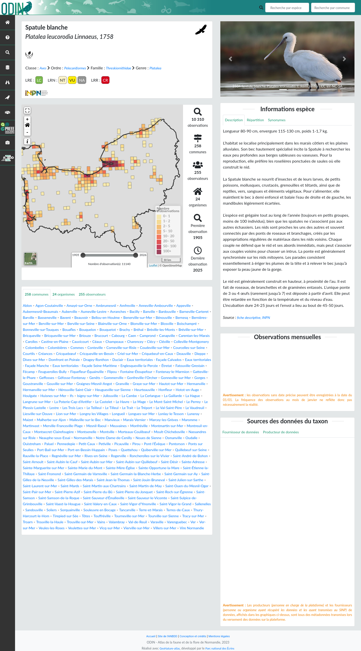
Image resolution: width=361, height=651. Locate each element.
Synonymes (283, 120)
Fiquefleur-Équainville (42, 383)
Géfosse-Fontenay (60, 389)
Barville (66, 317)
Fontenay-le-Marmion (138, 383)
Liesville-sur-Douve (150, 426)
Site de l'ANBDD (165, 636)
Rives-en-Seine (186, 474)
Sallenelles (147, 534)
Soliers (189, 534)
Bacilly (150, 311)
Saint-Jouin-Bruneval (176, 504)
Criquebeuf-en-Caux (174, 359)
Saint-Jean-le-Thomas (135, 504)
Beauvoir (125, 317)
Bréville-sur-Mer (103, 335)
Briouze (191, 335)
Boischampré (86, 329)
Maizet (154, 432)
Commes (56, 353)
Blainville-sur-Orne (182, 323)
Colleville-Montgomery (156, 347)
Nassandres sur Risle (41, 456)
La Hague (76, 414)
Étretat (75, 377)
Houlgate (80, 408)
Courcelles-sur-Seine (182, 353)
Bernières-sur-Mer (79, 323)
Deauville (31, 365)
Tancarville (98, 540)
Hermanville (33, 402)
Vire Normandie (47, 564)
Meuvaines (92, 444)
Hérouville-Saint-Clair (106, 402)
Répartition (259, 120)
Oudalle (53, 462)
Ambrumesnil (116, 305)
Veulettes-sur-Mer (106, 558)
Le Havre (201, 414)
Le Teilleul (190, 420)
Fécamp (128, 377)
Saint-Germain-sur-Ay (185, 498)
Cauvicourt (32, 347)
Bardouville (187, 311)
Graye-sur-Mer (162, 396)
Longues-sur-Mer (79, 432)
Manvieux (71, 438)
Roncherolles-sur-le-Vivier (66, 480)
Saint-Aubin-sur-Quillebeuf (86, 486)
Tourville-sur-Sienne (158, 546)
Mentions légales (223, 636)
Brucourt (30, 341)
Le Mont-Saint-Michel (63, 420)
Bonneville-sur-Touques (122, 329)
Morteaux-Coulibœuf (135, 450)
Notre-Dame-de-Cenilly (146, 456)
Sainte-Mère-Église (93, 492)
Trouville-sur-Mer (87, 552)
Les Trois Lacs (166, 420)
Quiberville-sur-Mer (42, 474)
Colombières (34, 353)
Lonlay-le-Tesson (112, 432)
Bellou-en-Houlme (152, 317)
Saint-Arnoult (148, 480)
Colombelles (190, 347)
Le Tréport (62, 426)
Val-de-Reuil (150, 552)
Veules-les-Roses (71, 558)
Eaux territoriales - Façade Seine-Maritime (157, 371)
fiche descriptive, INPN (256, 318)
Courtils (30, 359)
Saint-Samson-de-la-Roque (154, 522)
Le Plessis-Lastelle (121, 420)
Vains (110, 552)
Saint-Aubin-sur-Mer (41, 486)
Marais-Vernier (96, 438)
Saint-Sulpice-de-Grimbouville (123, 528)
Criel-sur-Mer (141, 359)
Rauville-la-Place (118, 474)
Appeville (203, 305)
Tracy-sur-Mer (192, 546)
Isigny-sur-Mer (145, 408)
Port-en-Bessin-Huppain (151, 468)
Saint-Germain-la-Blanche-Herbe (133, 498)
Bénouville (32, 323)
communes (38, 294)
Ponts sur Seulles (78, 468)
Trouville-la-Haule (53, 552)
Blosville (64, 329)
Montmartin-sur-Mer (147, 444)
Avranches (132, 311)
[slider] (82, 254)
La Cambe (191, 408)
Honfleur (30, 408)
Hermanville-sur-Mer (65, 402)
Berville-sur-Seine (146, 323)
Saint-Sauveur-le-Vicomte (70, 528)
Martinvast (180, 438)
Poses (181, 468)
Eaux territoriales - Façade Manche (86, 371)
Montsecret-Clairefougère (45, 450)
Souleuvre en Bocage (67, 540)
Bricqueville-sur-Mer (163, 335)
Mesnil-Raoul (67, 444)
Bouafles (153, 329)
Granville (137, 396)
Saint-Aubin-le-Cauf (180, 480)
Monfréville (115, 444)
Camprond (82, 341)
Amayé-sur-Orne (86, 305)
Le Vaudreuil (118, 426)
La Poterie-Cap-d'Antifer (145, 414)
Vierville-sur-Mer (167, 558)
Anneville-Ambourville (172, 305)
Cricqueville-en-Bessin (106, 359)
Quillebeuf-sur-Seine (82, 474)
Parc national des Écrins (221, 648)
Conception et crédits (193, 636)
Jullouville (170, 408)
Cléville (126, 347)
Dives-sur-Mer (71, 365)
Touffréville (90, 546)
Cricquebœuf (71, 359)
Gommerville (106, 389)
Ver (26, 558)
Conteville (76, 353)
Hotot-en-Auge (55, 408)
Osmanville (32, 462)
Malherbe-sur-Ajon (180, 432)
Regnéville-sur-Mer (152, 474)
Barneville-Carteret (39, 317)
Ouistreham (73, 462)
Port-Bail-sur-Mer (111, 468)
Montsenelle (83, 450)
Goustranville (37, 396)
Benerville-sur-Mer (188, 317)
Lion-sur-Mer (181, 426)
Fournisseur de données (243, 433)
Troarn (28, 552)
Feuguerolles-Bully (155, 377)
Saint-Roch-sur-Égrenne (79, 522)
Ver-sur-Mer (42, 558)
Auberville (78, 311)
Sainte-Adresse (149, 486)
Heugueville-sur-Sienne (149, 402)
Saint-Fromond (36, 498)
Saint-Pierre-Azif (137, 516)
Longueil (53, 432)
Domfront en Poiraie (106, 365)
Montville (105, 450)
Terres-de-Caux (155, 540)
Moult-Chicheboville (175, 450)
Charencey (93, 347)
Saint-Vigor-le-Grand (116, 534)
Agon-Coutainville (52, 305)
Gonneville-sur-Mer (176, 389)
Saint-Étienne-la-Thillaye (185, 492)
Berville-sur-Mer (113, 323)
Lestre (146, 420)
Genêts (85, 389)
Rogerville (31, 480)
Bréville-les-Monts (69, 335)
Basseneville (87, 317)
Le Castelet (180, 414)
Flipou (70, 383)
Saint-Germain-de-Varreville (76, 498)
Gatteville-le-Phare (177, 383)
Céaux (51, 347)
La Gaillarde (54, 414)
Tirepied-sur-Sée (49, 546)
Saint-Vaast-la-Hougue (172, 528)
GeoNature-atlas (167, 648)
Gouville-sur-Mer (67, 396)
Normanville (112, 456)
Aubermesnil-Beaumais (45, 311)
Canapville (104, 341)
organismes (68, 294)
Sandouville (170, 534)
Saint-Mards (109, 510)
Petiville (155, 462)
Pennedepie (111, 462)
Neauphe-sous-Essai (80, 456)
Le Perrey (93, 420)
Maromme (158, 438)
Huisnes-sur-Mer (106, 408)
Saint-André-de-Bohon (113, 480)
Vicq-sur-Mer (136, 558)
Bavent (108, 317)
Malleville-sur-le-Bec (41, 438)
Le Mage (32, 420)
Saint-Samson (115, 522)
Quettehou (199, 468)
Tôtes (72, 546)
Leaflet (153, 265)
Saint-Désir (123, 486)
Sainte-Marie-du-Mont (53, 492)
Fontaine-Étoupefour (97, 383)
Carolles (163, 341)
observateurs (100, 294)
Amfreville (140, 305)
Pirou (190, 462)
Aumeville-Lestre (105, 311)
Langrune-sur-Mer (104, 414)
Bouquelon (174, 329)
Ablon (28, 305)
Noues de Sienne (186, 456)
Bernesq (52, 323)
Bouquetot (197, 329)
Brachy (29, 335)
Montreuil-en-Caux (186, 444)
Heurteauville (185, 402)
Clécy (111, 347)
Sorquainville (34, 540)
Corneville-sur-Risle (105, 353)
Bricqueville (131, 335)
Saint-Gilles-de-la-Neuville (46, 504)
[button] (27, 125)
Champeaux (70, 347)
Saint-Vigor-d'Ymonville (74, 534)
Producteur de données (288, 433)
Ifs (127, 408)
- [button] (27, 132)
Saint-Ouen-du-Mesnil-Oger (58, 516)
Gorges (203, 389)
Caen (64, 341)
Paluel (92, 462)
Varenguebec (194, 552)
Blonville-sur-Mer (38, 329)
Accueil (146, 636)
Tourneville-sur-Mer (120, 546)
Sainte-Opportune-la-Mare (136, 492)
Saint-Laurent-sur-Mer (75, 510)
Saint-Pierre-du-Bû (171, 516)
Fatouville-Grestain (101, 377)
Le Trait (43, 426)
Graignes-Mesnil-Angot (106, 396)
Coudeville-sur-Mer (143, 353)
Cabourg (49, 341)
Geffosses (31, 389)
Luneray (137, 432)
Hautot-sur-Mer (192, 396)
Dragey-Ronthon (141, 365)
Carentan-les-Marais (134, 341)
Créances (48, 359)
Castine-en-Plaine (189, 341)
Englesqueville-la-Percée (44, 377)
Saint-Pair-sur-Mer (103, 516)
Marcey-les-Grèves (129, 438)
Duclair (166, 365)
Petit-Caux (135, 462)
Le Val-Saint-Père (89, 426)
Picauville (173, 462)
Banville (167, 311)
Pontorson (50, 468)
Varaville (172, 552)
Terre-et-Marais (124, 540)
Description (235, 120)
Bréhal (44, 335)
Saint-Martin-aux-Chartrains (148, 510)
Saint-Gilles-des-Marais (92, 504)
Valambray (128, 552)
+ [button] (27, 119)
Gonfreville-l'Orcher (138, 389)
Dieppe (49, 365)
